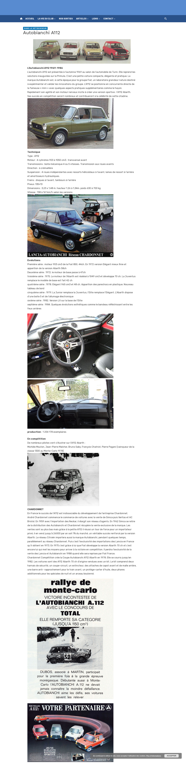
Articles (81, 19)
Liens (95, 19)
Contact (108, 19)
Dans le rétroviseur (35, 28)
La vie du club (45, 19)
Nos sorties (66, 19)
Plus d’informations (153, 756)
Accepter (171, 756)
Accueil (29, 19)
